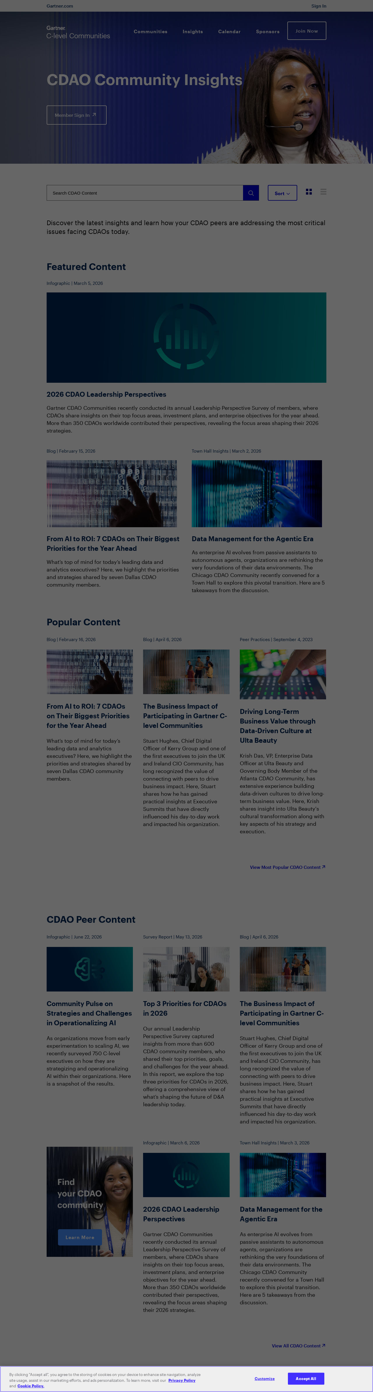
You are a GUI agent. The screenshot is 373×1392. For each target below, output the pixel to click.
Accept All (306, 1378)
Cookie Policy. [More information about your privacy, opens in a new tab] (30, 1386)
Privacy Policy (182, 1380)
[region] (186, 1379)
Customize (265, 1378)
